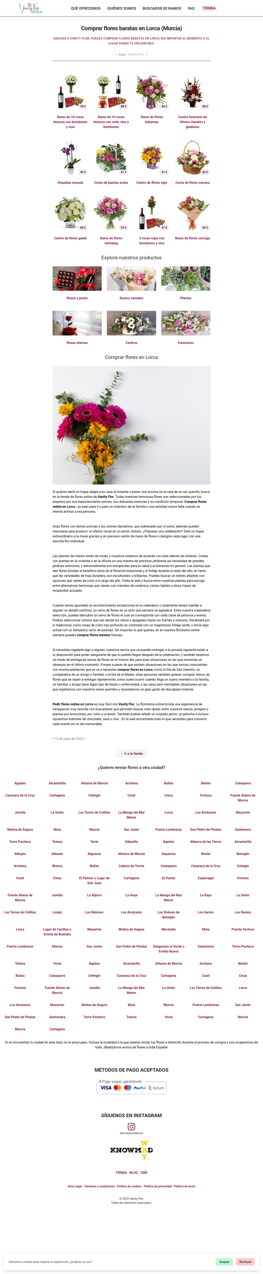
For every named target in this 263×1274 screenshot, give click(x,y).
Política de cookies (129, 1186)
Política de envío (184, 1186)
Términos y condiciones (99, 1186)
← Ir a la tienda (131, 754)
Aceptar (224, 1262)
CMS (143, 1173)
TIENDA (121, 1173)
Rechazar (245, 1262)
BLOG (134, 1173)
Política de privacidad (158, 1186)
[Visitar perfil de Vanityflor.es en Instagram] (131, 1127)
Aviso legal (75, 1186)
